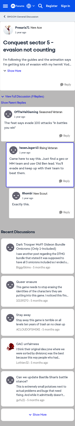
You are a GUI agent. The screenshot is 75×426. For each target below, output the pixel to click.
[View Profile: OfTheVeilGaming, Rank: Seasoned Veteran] (8, 114)
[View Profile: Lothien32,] (10, 347)
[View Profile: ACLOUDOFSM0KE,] (10, 318)
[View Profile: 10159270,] (10, 285)
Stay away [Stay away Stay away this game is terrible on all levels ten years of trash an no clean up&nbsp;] (23, 315)
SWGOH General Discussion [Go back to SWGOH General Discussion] (20, 16)
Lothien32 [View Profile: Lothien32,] (22, 363)
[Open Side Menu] (5, 6)
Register (52, 6)
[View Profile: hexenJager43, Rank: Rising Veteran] (13, 150)
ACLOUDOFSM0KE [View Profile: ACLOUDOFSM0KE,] (28, 329)
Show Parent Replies (13, 102)
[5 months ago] (41, 267)
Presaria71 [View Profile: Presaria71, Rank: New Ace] (22, 27)
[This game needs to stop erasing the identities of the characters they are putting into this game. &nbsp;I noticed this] (42, 291)
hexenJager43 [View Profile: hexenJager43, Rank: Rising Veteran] (29, 148)
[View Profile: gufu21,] (10, 380)
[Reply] (65, 84)
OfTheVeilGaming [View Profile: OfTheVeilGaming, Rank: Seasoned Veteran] (26, 112)
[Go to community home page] (17, 6)
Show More (12, 71)
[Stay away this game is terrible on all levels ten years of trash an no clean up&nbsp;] (42, 322)
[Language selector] (31, 6)
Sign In (65, 6)
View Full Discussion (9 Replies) (22, 96)
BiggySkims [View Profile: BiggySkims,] (23, 267)
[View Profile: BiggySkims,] (10, 248)
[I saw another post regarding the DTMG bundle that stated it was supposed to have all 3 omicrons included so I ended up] (42, 258)
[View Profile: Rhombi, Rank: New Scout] (16, 196)
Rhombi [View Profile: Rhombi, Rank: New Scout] (27, 193)
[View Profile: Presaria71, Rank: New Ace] (8, 30)
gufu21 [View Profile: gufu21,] (20, 400)
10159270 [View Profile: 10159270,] (22, 300)
